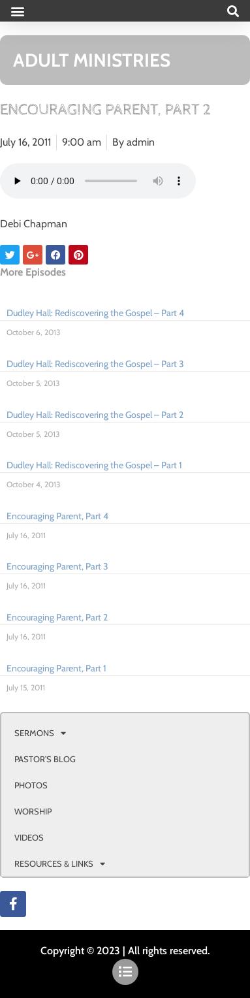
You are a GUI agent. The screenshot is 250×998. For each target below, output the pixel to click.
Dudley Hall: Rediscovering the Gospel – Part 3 (95, 364)
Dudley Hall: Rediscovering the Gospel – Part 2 (95, 415)
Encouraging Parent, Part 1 (56, 668)
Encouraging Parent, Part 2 (57, 617)
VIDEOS (29, 837)
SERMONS (40, 733)
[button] (17, 11)
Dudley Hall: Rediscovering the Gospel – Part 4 (95, 313)
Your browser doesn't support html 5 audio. (98, 181)
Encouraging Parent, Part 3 (57, 566)
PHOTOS (31, 785)
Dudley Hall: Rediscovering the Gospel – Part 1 (94, 465)
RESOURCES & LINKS (59, 864)
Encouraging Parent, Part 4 (57, 516)
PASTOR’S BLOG (45, 759)
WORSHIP (33, 811)
